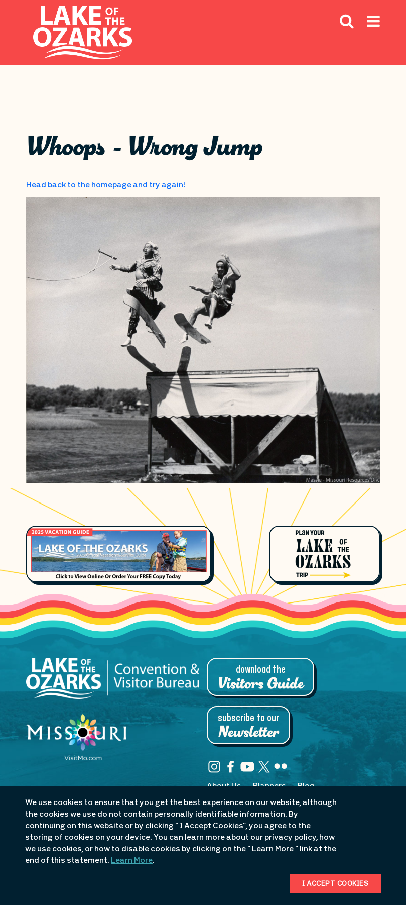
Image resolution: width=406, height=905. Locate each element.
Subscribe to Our (248, 726)
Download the (260, 678)
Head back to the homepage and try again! (105, 185)
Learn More (132, 861)
